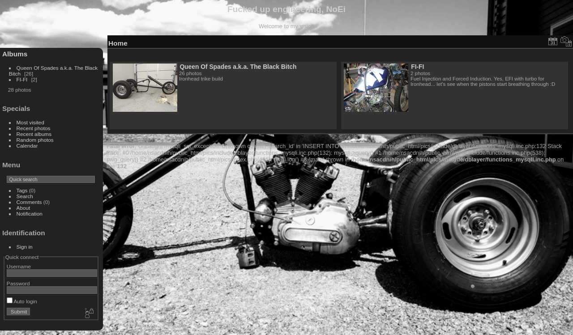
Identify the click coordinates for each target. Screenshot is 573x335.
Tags (22, 190)
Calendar (27, 145)
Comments (29, 202)
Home (118, 43)
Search (25, 196)
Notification (30, 213)
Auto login (22, 301)
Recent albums (34, 134)
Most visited (30, 122)
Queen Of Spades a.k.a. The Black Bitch (238, 66)
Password (18, 283)
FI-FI (22, 79)
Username (19, 266)
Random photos (35, 140)
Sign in (25, 247)
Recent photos (34, 128)
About (23, 208)
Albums (14, 54)
